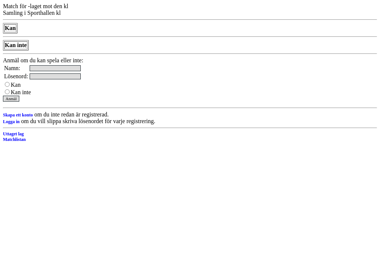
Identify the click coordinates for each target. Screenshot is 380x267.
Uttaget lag (13, 133)
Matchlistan (14, 139)
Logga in (11, 121)
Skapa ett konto (18, 115)
